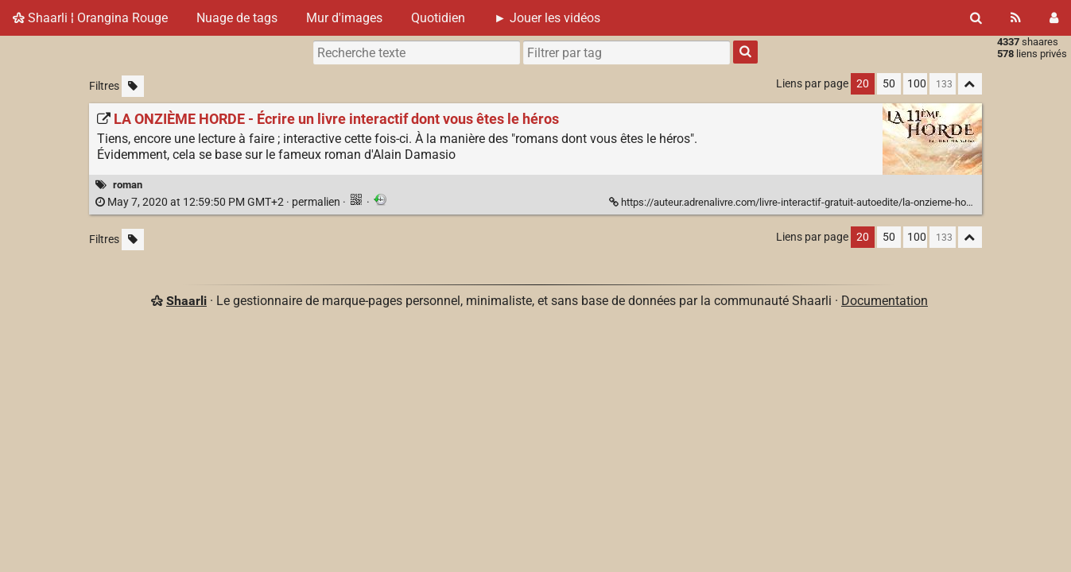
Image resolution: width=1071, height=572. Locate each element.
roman (127, 185)
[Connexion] (1054, 18)
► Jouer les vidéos (547, 17)
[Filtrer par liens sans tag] (133, 86)
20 (862, 84)
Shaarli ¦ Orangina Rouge (90, 17)
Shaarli (186, 300)
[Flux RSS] (1016, 18)
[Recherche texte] (416, 52)
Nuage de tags (236, 17)
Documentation (884, 300)
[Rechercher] (976, 18)
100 (916, 84)
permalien (219, 202)
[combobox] (626, 52)
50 (889, 84)
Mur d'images (344, 17)
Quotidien (438, 17)
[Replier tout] (970, 84)
